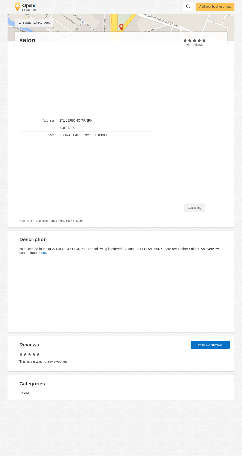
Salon (79, 220)
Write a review (210, 344)
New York (25, 220)
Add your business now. (215, 6)
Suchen (188, 6)
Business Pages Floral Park (54, 220)
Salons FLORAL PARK (34, 23)
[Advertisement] (90, 80)
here (42, 253)
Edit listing (194, 207)
